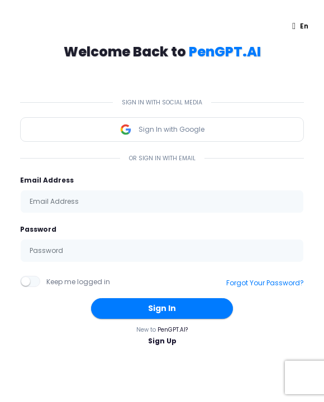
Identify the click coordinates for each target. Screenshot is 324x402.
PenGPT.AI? (173, 330)
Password (38, 229)
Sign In (162, 308)
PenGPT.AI (225, 51)
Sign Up (162, 341)
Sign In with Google (162, 129)
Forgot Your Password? (265, 283)
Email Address (47, 180)
